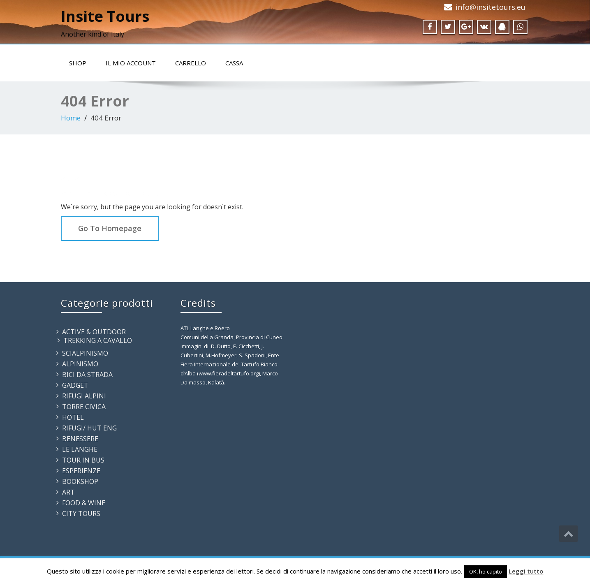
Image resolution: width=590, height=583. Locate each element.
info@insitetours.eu (490, 7)
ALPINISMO (80, 363)
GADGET (75, 385)
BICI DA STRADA (87, 374)
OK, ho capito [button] (485, 571)
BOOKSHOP (80, 481)
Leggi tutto (526, 571)
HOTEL (73, 417)
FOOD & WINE (83, 502)
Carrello (190, 63)
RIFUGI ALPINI (84, 395)
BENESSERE (80, 438)
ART (68, 492)
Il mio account (131, 63)
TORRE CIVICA (84, 406)
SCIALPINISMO (85, 353)
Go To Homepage (109, 228)
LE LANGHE (79, 449)
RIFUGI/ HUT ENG (89, 428)
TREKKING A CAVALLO (97, 340)
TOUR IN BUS (83, 460)
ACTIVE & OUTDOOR (94, 331)
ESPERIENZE (81, 470)
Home (71, 118)
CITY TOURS (81, 513)
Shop (77, 63)
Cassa (234, 63)
